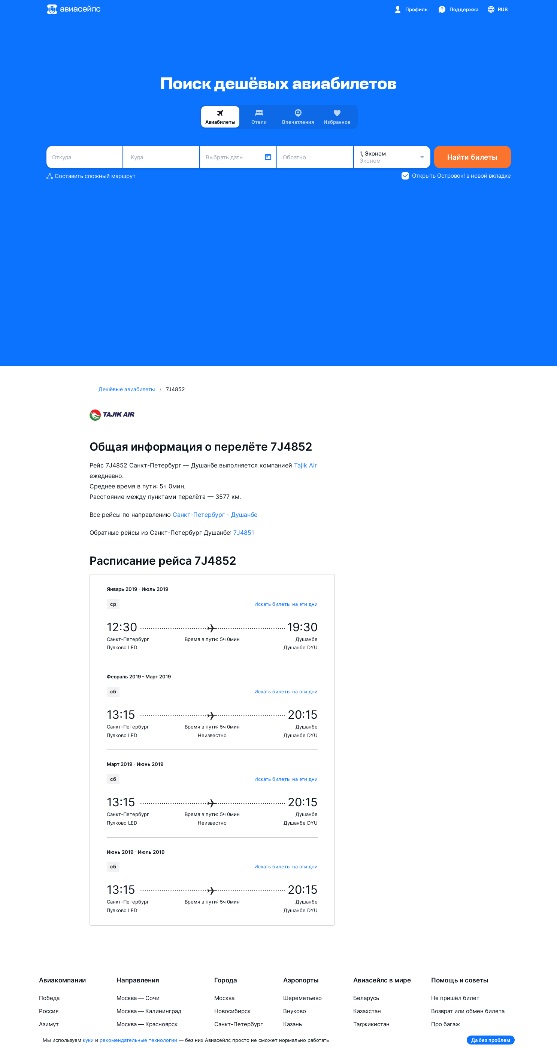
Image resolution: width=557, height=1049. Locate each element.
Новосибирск (232, 1011)
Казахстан (367, 1011)
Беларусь (366, 998)
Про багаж (445, 1024)
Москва (224, 998)
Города (225, 980)
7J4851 (243, 532)
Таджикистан (371, 1024)
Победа (49, 998)
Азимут (49, 1024)
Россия (48, 1011)
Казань (292, 1024)
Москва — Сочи (138, 998)
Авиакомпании (62, 980)
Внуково (294, 1011)
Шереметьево (302, 998)
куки (88, 1040)
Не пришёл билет (455, 998)
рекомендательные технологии (138, 1040)
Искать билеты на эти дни (286, 604)
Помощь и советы (459, 980)
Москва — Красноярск (147, 1024)
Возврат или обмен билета (468, 1011)
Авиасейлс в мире (382, 980)
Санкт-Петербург (238, 1024)
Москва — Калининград (148, 1011)
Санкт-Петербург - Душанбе (215, 514)
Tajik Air (305, 465)
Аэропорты (301, 980)
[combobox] (84, 157)
